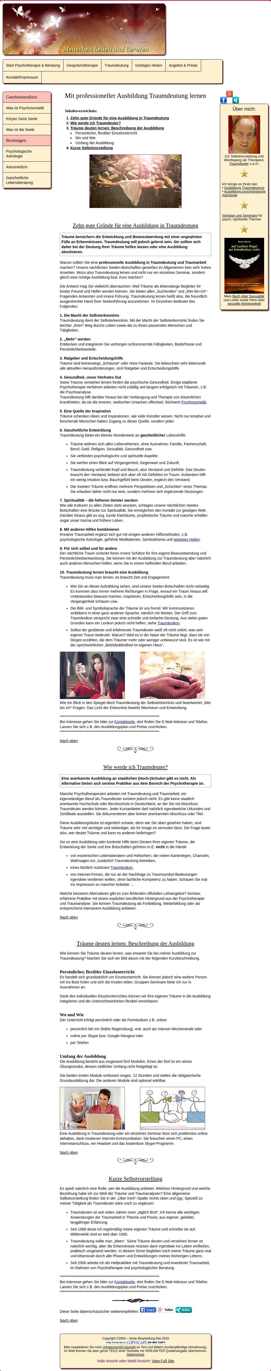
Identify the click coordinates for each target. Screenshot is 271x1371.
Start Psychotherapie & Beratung (33, 65)
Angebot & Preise (183, 65)
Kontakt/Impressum (22, 77)
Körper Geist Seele (21, 119)
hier (180, 1198)
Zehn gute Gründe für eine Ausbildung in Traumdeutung (119, 118)
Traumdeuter (239, 164)
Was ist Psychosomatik (25, 108)
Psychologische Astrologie (19, 153)
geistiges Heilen (187, 539)
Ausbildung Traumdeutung (244, 188)
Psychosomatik (193, 402)
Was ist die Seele (20, 130)
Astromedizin (17, 167)
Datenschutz (135, 1354)
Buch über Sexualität (248, 296)
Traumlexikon (168, 623)
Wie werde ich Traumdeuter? (95, 123)
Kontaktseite (124, 722)
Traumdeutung (117, 65)
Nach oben (69, 741)
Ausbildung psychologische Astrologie (243, 193)
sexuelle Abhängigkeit (244, 304)
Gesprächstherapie (82, 65)
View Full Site (163, 1361)
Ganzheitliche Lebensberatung (19, 180)
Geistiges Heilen (148, 65)
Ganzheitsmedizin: (22, 97)
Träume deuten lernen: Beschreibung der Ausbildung (117, 128)
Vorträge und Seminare (240, 215)
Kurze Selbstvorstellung (91, 148)
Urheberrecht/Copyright (119, 1347)
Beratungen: (16, 140)
